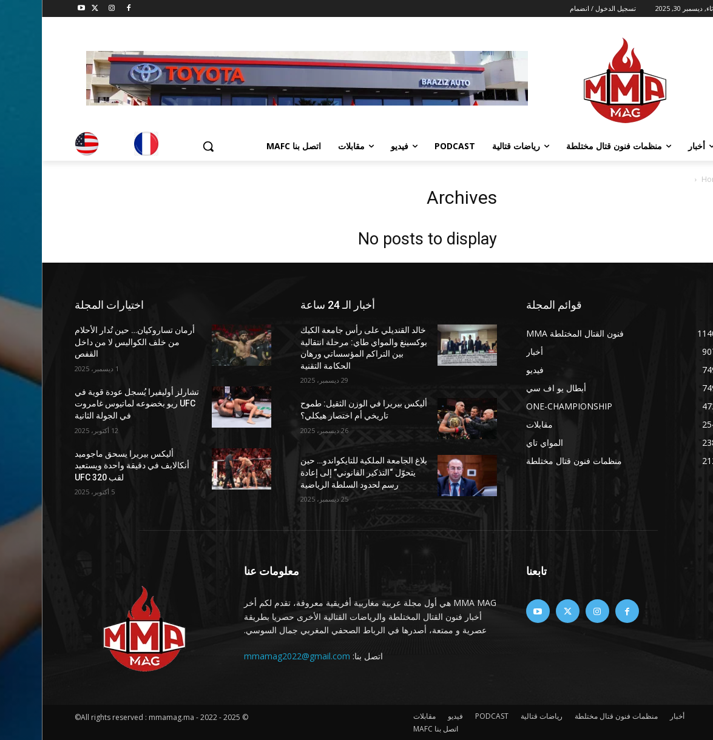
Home (670, 179)
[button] (166, 146)
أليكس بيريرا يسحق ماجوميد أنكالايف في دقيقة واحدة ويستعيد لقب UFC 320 (90, 465)
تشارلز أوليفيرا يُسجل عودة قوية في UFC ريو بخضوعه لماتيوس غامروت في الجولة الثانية (95, 403)
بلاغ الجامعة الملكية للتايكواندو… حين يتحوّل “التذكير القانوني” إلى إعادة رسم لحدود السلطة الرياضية (322, 472)
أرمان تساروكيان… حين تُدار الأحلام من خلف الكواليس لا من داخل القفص (93, 341)
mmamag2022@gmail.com (255, 656)
